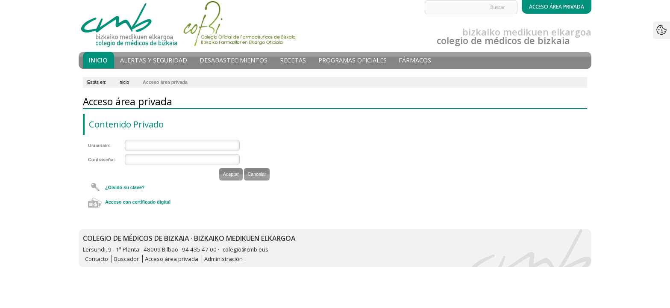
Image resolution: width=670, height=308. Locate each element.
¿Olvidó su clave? (124, 187)
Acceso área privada (171, 259)
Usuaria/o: (99, 145)
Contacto (96, 259)
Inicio (98, 60)
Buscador (126, 259)
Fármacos (415, 60)
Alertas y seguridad (153, 60)
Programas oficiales (352, 60)
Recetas (293, 60)
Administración (223, 259)
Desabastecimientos (233, 60)
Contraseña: (101, 159)
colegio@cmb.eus (245, 249)
